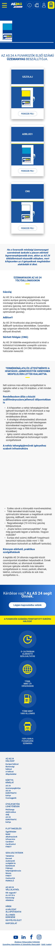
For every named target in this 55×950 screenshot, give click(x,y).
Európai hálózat (12, 764)
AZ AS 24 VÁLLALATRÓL (12, 888)
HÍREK (8, 906)
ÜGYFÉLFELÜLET (14, 920)
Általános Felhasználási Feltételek (27, 942)
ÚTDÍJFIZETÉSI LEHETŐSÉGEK (13, 805)
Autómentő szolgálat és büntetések (11, 863)
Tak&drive (10, 856)
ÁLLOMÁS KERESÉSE (10, 916)
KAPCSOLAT (11, 923)
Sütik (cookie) (46, 944)
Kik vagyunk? (11, 893)
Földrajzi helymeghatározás (13, 869)
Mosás (8, 873)
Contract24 (10, 878)
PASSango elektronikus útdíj (11, 812)
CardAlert (10, 842)
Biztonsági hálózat (10, 767)
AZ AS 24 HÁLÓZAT (10, 759)
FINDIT (9, 847)
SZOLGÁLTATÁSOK (13, 853)
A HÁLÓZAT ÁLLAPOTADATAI (13, 910)
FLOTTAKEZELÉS (13, 828)
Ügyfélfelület (11, 832)
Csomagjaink (11, 798)
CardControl (11, 844)
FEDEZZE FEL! (27, 113)
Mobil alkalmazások (11, 835)
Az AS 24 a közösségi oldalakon (10, 897)
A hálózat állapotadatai (11, 772)
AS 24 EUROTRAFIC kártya (11, 793)
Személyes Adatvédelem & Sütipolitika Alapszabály (21, 944)
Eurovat (9, 858)
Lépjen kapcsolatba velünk (27, 605)
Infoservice (10, 839)
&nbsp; (27, 475)
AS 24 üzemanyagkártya (13, 787)
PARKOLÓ (10, 881)
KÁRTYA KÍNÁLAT (10, 781)
